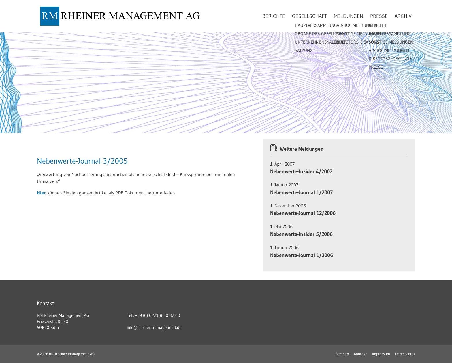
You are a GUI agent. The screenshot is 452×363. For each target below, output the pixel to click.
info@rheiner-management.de (154, 327)
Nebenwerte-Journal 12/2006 (303, 213)
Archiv (403, 16)
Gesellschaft (309, 16)
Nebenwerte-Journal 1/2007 (301, 192)
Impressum (381, 353)
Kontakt (360, 353)
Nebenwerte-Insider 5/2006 (301, 234)
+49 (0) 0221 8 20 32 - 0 (157, 315)
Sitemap (342, 353)
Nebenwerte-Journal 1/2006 (301, 255)
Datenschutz (405, 353)
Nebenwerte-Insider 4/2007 (301, 171)
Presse (379, 16)
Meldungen (348, 16)
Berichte (273, 16)
